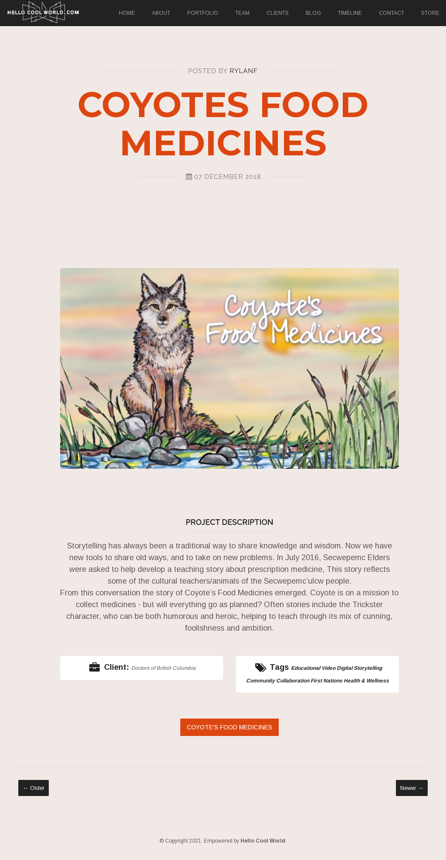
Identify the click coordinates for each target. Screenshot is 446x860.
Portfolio (202, 13)
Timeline (350, 13)
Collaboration (292, 681)
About (161, 13)
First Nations (326, 681)
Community (260, 681)
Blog (313, 13)
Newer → (411, 788)
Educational (305, 668)
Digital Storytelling (359, 668)
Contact (391, 13)
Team (242, 13)
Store (430, 13)
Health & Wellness (366, 681)
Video (328, 668)
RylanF (243, 71)
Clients (278, 13)
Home (127, 13)
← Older (33, 788)
